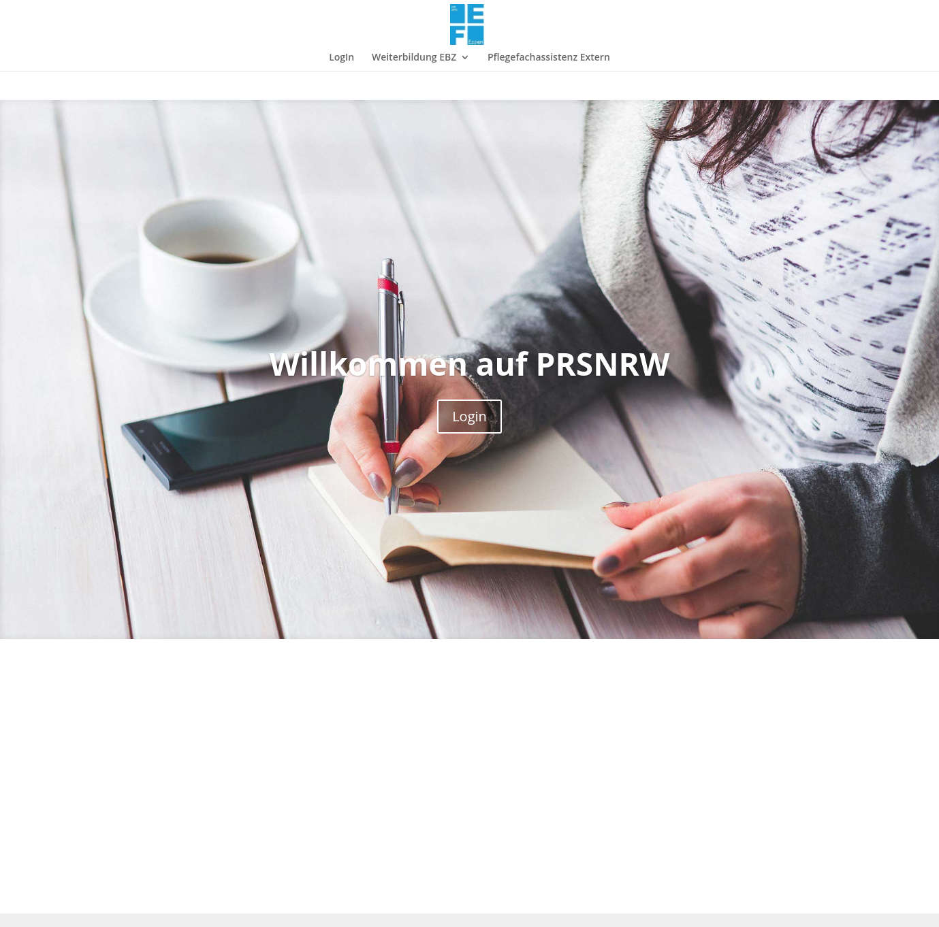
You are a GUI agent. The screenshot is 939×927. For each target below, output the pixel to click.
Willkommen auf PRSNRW (470, 363)
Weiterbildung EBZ (414, 57)
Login (469, 416)
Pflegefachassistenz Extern (549, 57)
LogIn (341, 57)
